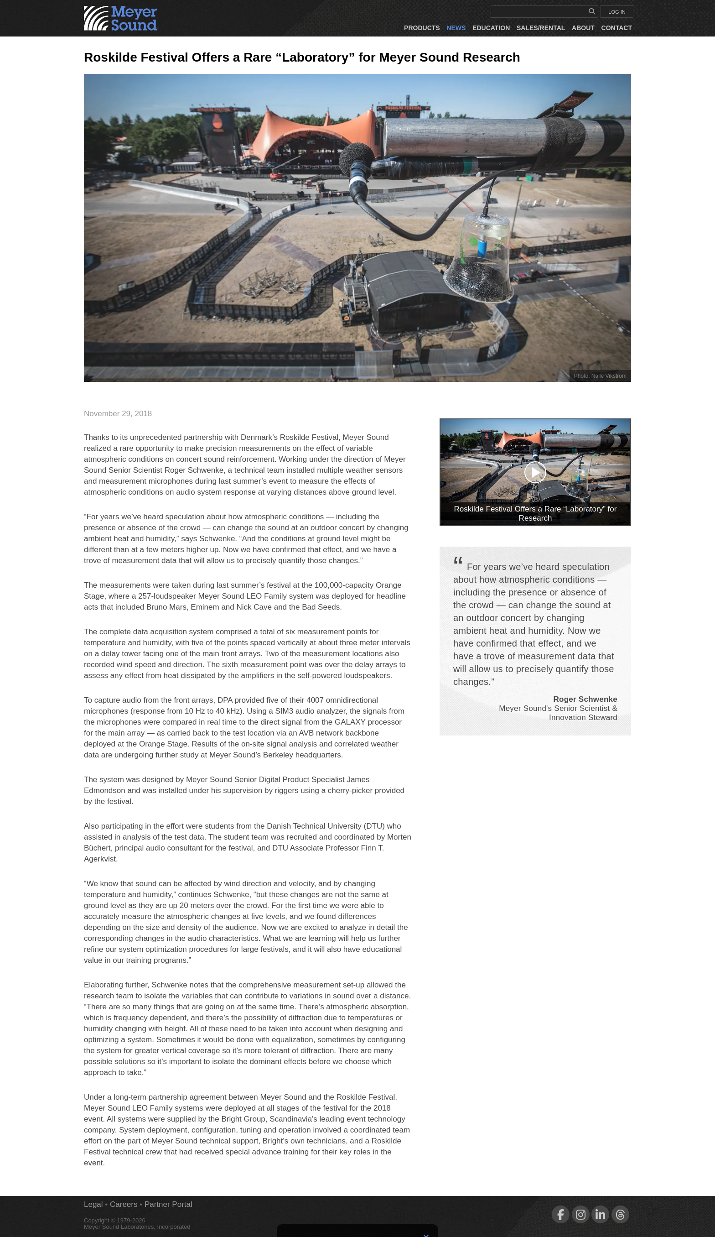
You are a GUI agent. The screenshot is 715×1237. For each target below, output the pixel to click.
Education (491, 27)
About (583, 27)
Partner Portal (168, 1204)
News (456, 27)
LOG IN (616, 12)
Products (422, 27)
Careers (123, 1204)
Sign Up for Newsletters (358, 1215)
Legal (93, 1204)
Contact (616, 27)
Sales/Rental (541, 27)
